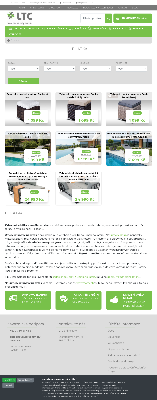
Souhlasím (9, 380)
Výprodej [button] (15, 34)
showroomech (85, 283)
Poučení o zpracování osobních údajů (127, 369)
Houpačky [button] (99, 28)
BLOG (135, 8)
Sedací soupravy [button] (26, 28)
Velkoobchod (116, 343)
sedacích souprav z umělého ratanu (75, 276)
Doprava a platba (118, 349)
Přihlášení (65, 2)
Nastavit (8, 385)
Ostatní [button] (119, 28)
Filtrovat (23, 81)
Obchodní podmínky (121, 361)
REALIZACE (72, 8)
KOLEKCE (84, 63)
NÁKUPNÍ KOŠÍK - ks (132, 18)
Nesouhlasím (25, 380)
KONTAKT (122, 8)
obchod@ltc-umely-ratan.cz (42, 2)
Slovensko (114, 336)
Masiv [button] (137, 28)
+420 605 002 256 (17, 2)
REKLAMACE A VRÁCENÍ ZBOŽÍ (98, 8)
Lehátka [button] (80, 28)
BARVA (11, 63)
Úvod (111, 330)
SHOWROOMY (56, 8)
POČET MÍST (121, 63)
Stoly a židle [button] (56, 28)
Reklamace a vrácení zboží (124, 355)
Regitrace (81, 2)
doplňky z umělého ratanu (123, 276)
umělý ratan (119, 235)
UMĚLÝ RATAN (37, 8)
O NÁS (22, 8)
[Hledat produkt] (92, 18)
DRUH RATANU (51, 63)
